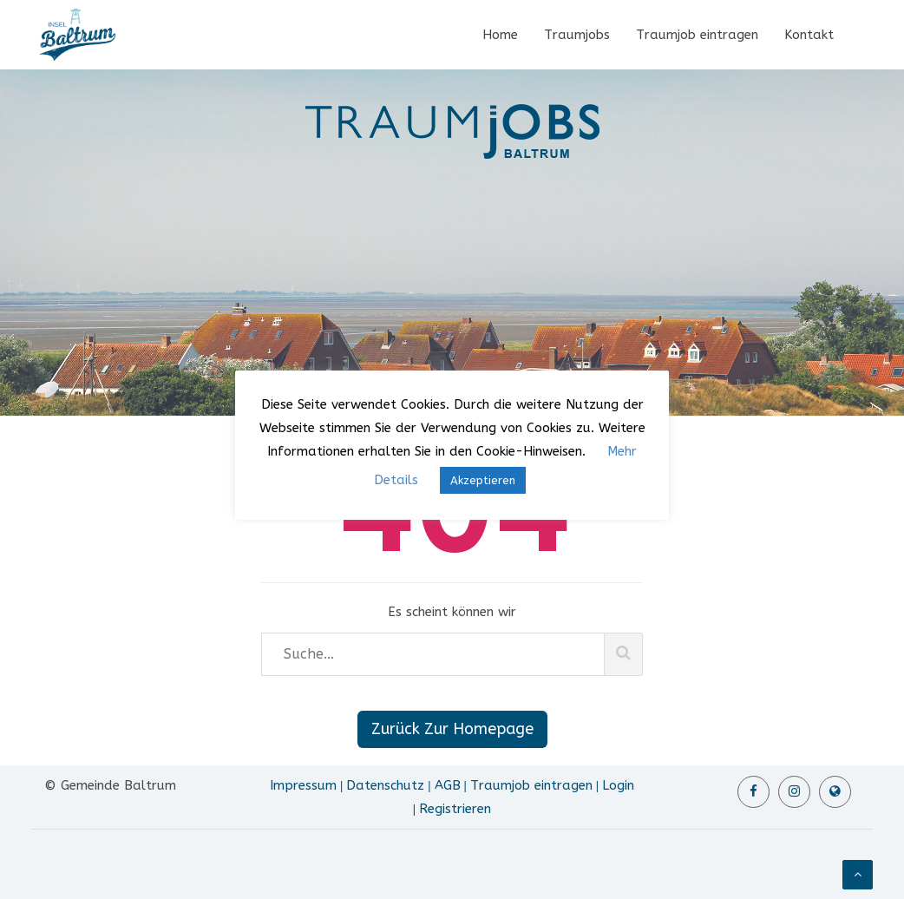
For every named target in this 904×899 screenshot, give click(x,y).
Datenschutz (385, 785)
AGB (448, 785)
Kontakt (809, 35)
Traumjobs (577, 35)
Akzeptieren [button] (482, 480)
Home (500, 35)
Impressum (303, 785)
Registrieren (455, 809)
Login (618, 785)
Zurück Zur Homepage (452, 728)
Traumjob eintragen (697, 35)
